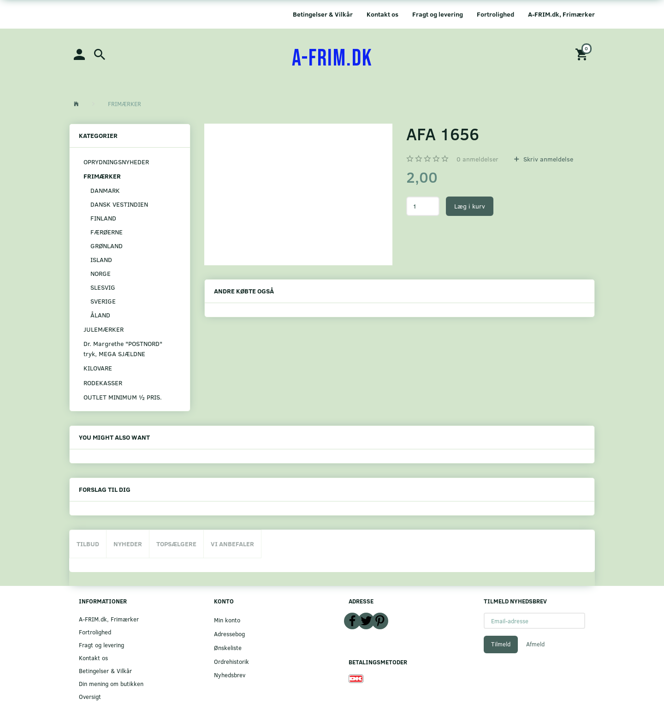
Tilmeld (500, 644)
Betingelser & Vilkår (323, 14)
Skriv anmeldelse (547, 159)
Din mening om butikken (111, 683)
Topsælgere (176, 543)
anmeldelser (477, 159)
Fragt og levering (437, 14)
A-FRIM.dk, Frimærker (561, 14)
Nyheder (127, 543)
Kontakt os (382, 14)
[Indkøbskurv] (583, 53)
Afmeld (535, 644)
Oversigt (90, 696)
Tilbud (88, 543)
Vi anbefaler (232, 543)
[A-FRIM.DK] (332, 58)
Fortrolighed (495, 14)
